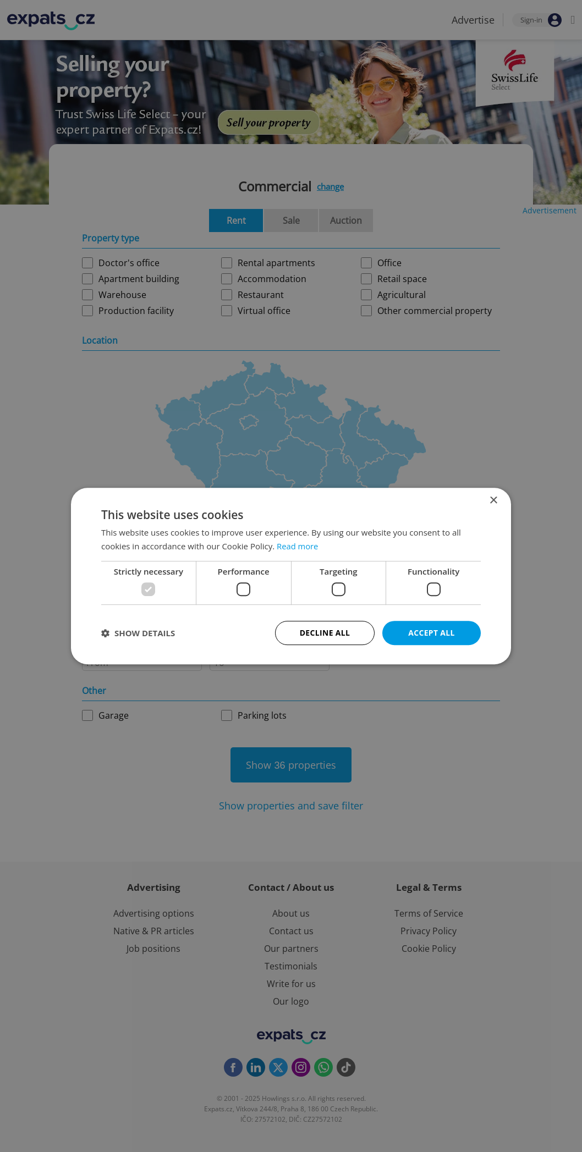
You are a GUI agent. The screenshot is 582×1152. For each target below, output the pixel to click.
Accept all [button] (431, 632)
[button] (138, 633)
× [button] (493, 500)
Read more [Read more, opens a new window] (298, 546)
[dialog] (291, 576)
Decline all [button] (324, 632)
